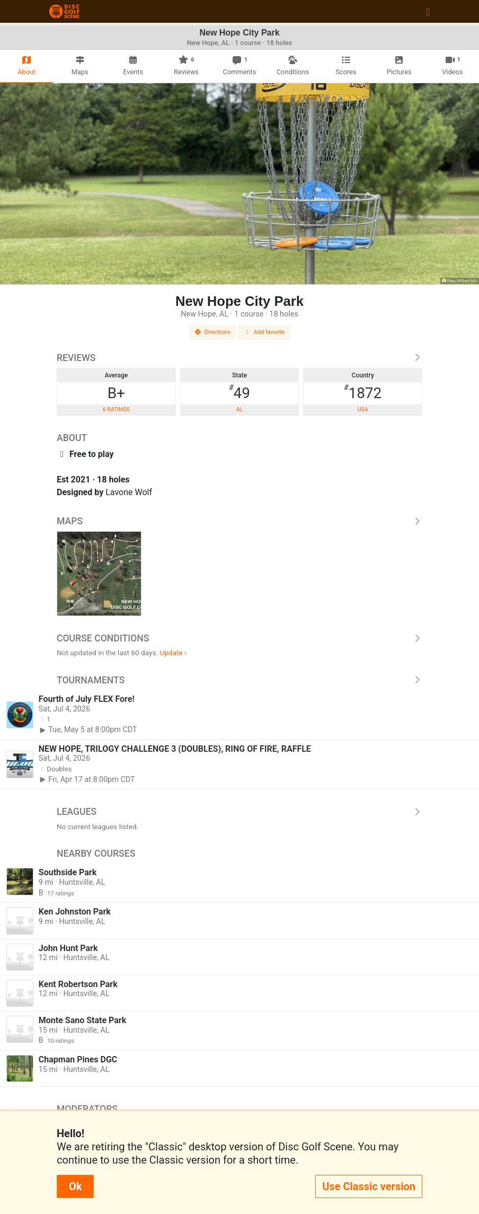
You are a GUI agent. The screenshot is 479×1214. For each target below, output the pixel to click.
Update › (173, 652)
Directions (212, 332)
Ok (75, 1186)
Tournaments (239, 680)
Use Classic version (368, 1186)
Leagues (239, 811)
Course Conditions (239, 638)
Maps (239, 521)
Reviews (239, 358)
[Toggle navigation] (427, 11)
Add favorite (264, 332)
